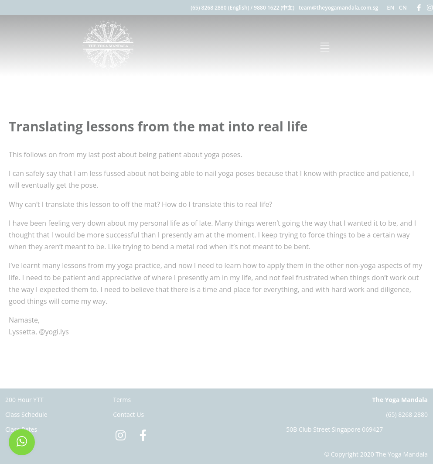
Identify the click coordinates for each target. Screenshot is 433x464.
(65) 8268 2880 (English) (220, 7)
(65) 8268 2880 (407, 414)
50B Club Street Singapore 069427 (334, 429)
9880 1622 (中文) (274, 7)
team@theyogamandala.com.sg (338, 7)
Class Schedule (26, 414)
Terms (122, 399)
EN (390, 7)
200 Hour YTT (24, 399)
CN (403, 7)
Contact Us (128, 414)
